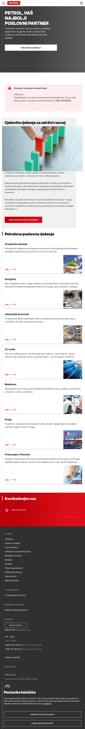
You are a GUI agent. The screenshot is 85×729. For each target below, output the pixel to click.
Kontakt (8, 564)
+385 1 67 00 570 (12, 649)
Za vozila (10, 349)
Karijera (8, 560)
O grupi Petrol (11, 547)
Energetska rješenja (16, 244)
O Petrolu (9, 539)
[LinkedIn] (7, 687)
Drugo (8, 419)
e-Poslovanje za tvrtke (15, 595)
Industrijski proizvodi (17, 314)
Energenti (10, 279)
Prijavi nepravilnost (14, 568)
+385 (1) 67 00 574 (13, 645)
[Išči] (81, 3)
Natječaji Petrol (12, 580)
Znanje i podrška (12, 657)
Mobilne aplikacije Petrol (16, 610)
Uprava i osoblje (12, 543)
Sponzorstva (10, 576)
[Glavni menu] (3, 3)
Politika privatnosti (13, 572)
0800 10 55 (10, 630)
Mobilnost (10, 384)
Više (10, 269)
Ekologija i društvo (13, 555)
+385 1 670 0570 (18, 510)
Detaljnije (46, 703)
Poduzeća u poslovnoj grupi (18, 551)
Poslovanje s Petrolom (17, 454)
